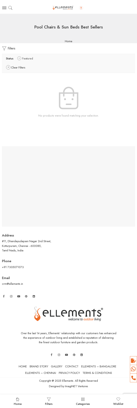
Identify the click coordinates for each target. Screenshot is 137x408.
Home (68, 41)
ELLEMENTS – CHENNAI (40, 373)
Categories (83, 401)
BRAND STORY (39, 366)
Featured (27, 58)
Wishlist (118, 401)
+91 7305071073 (13, 267)
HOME (23, 366)
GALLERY (56, 366)
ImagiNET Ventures (76, 386)
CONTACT (71, 366)
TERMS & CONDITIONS (97, 373)
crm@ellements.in (12, 284)
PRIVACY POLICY (69, 373)
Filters (8, 48)
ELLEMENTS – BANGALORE (98, 366)
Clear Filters (18, 67)
